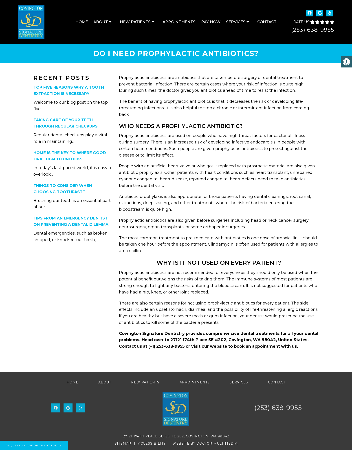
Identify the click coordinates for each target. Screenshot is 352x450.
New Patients (135, 22)
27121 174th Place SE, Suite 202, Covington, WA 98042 (176, 436)
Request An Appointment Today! (34, 445)
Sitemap (123, 443)
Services (235, 22)
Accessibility (152, 443)
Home (81, 22)
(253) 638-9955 (312, 29)
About (100, 22)
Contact (267, 22)
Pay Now (210, 22)
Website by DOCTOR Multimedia (205, 443)
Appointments (179, 22)
